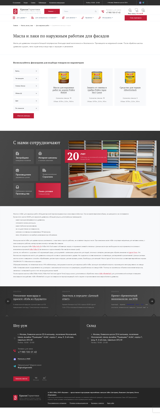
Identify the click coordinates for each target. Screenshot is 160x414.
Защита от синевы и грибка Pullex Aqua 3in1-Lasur (97, 90)
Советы (33, 3)
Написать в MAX (23, 365)
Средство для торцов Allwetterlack (130, 88)
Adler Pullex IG (45, 253)
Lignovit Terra (17, 259)
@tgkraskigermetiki (24, 374)
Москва (139, 12)
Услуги (26, 3)
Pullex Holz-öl (39, 249)
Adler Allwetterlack (113, 279)
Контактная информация (56, 3)
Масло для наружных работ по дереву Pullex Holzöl (64, 90)
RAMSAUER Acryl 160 (135, 311)
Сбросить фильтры (23, 116)
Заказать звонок (21, 385)
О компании (16, 3)
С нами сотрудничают (36, 142)
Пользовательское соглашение (56, 410)
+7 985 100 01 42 (113, 11)
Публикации (42, 3)
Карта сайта (110, 410)
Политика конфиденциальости (78, 410)
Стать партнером (135, 18)
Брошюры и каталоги (97, 410)
